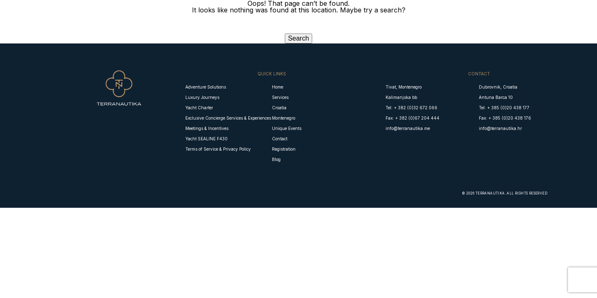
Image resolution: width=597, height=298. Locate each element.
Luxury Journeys (202, 97)
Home (277, 86)
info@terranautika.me (408, 128)
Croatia (279, 107)
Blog (276, 159)
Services (280, 97)
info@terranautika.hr (500, 128)
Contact (279, 138)
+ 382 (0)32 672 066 (415, 107)
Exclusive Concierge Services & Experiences (228, 117)
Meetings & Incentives (206, 128)
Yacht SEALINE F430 (206, 138)
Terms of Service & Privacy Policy (218, 149)
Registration (284, 149)
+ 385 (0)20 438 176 (509, 117)
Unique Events (286, 128)
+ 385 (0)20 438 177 (508, 107)
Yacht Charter (199, 107)
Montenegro (283, 117)
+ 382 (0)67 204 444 (417, 117)
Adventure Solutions (205, 86)
